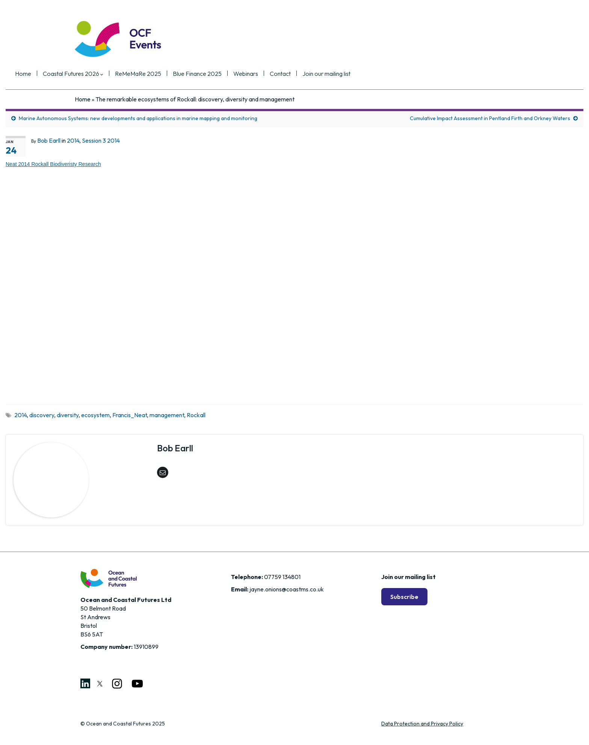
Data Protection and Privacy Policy (422, 723)
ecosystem (95, 415)
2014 (73, 140)
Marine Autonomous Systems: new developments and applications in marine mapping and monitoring (138, 118)
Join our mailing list (386, 74)
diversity (68, 415)
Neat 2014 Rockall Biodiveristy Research (53, 164)
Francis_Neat (129, 415)
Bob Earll (48, 140)
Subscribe (404, 596)
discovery (41, 415)
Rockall (196, 415)
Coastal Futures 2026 (133, 74)
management (167, 415)
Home (83, 74)
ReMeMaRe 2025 (198, 74)
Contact (339, 74)
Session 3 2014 (101, 140)
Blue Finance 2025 (257, 74)
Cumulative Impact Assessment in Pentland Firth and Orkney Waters (490, 118)
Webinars (305, 74)
